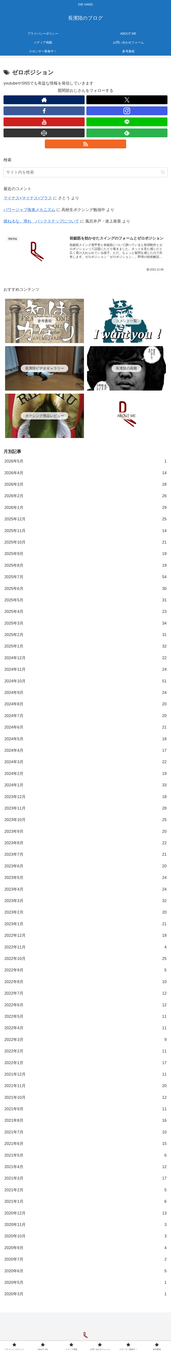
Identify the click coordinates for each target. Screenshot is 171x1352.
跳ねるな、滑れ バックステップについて (41, 221)
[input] (85, 172)
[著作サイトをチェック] (44, 99)
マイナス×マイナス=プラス (28, 198)
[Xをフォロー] (126, 99)
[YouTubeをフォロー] (44, 121)
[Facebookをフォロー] (44, 110)
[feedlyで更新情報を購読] (126, 132)
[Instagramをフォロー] (126, 110)
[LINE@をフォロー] (126, 121)
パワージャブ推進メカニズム (29, 210)
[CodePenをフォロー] (44, 132)
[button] (163, 172)
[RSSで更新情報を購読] (85, 144)
